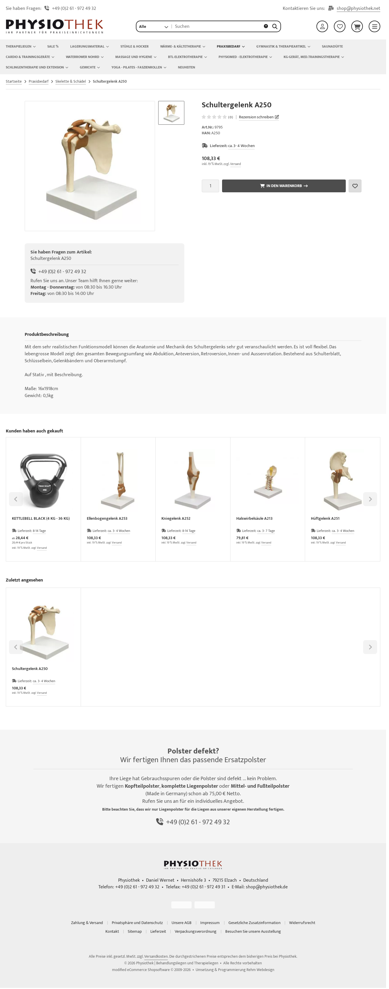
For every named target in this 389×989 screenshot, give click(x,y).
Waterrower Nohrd (85, 57)
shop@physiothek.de (267, 887)
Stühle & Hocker (134, 46)
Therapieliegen (21, 46)
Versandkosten (156, 956)
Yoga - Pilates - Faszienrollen (138, 67)
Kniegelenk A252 (175, 519)
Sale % (53, 46)
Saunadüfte (332, 46)
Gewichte (90, 67)
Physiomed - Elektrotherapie (245, 57)
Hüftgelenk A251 (325, 519)
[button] (153, 26)
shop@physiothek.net (358, 9)
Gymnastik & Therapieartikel (283, 46)
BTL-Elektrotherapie (187, 57)
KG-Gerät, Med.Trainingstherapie (314, 57)
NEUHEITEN (186, 67)
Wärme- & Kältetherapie (182, 46)
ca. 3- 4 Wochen (241, 145)
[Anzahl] (210, 186)
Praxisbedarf (231, 46)
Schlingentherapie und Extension (37, 67)
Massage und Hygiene (135, 57)
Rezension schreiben (256, 117)
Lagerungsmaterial (89, 46)
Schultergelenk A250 (30, 669)
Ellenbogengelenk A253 (107, 519)
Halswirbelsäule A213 (254, 519)
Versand (235, 164)
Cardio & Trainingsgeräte (30, 57)
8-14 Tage (39, 531)
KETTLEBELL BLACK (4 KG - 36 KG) (41, 519)
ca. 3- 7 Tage (266, 531)
